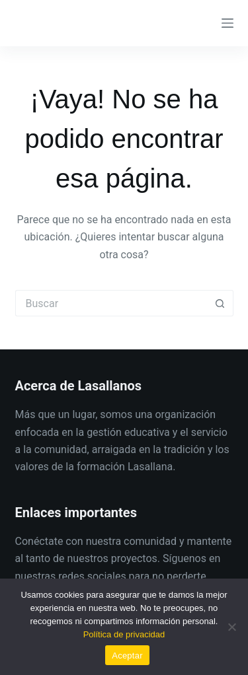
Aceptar (127, 655)
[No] (231, 626)
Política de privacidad (124, 634)
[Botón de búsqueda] (220, 303)
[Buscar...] (111, 303)
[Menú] (227, 23)
